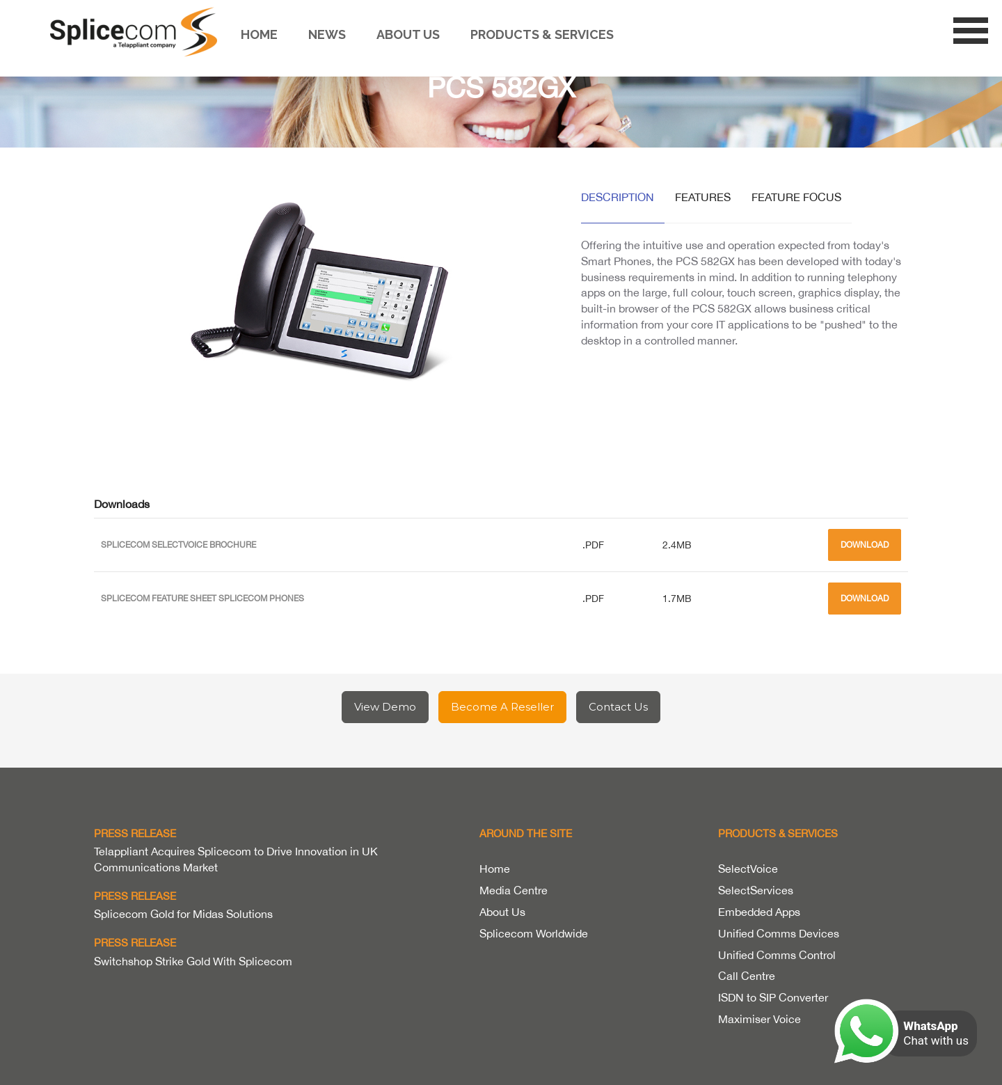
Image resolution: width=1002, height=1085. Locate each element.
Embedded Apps (759, 911)
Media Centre (513, 890)
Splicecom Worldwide (533, 933)
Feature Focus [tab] (796, 197)
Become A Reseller (502, 706)
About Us (502, 911)
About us (408, 34)
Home (259, 34)
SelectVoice (748, 868)
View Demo (385, 706)
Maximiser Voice (759, 1019)
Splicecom (137, 32)
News (327, 34)
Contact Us (618, 706)
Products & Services (542, 34)
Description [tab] (617, 197)
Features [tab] (703, 197)
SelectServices (755, 890)
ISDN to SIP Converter (773, 997)
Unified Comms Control (777, 955)
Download (865, 545)
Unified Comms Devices (778, 933)
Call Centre (746, 975)
